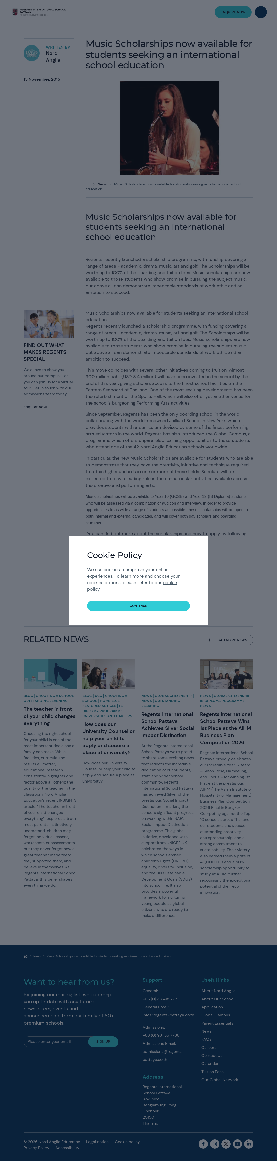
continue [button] (138, 606)
